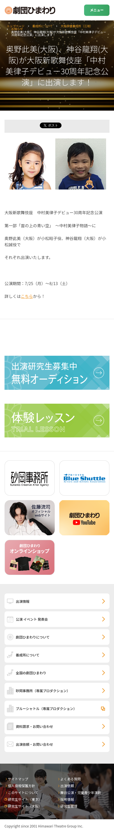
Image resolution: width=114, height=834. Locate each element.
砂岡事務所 (43, 690)
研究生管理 (68, 806)
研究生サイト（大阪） (25, 806)
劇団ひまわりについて (33, 637)
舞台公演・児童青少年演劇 (80, 792)
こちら (27, 296)
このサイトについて (23, 792)
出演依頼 (67, 785)
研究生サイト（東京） (25, 799)
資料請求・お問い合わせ (34, 726)
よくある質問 (70, 778)
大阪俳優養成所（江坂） (77, 26)
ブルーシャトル (46, 708)
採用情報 (67, 799)
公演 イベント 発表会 (32, 619)
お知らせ (17, 29)
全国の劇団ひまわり (31, 672)
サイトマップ (18, 778)
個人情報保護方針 (21, 785)
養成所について (42, 26)
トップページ (15, 26)
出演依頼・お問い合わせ (34, 744)
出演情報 (22, 601)
